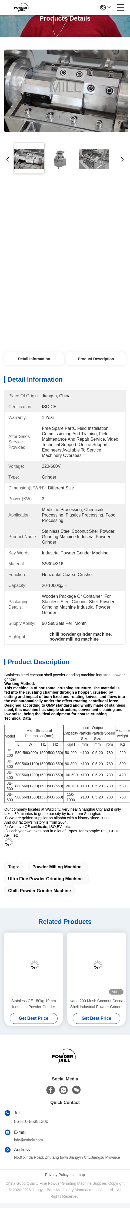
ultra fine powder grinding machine (45, 878)
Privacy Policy (57, 1175)
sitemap (78, 1175)
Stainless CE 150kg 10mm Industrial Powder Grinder (33, 1004)
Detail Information (34, 359)
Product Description (96, 359)
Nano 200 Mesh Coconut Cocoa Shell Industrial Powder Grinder (96, 1004)
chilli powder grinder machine (39, 890)
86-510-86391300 (31, 1121)
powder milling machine (56, 867)
